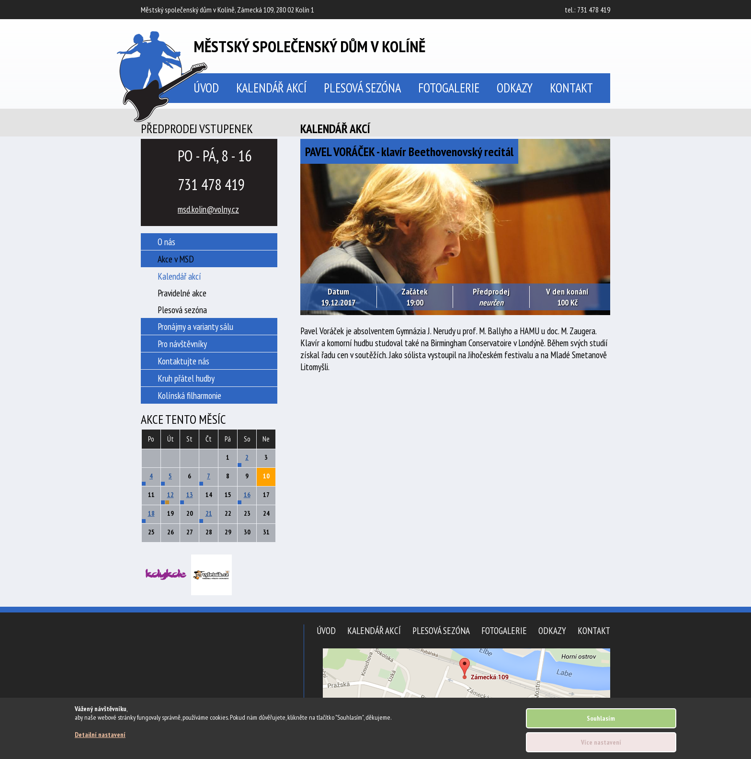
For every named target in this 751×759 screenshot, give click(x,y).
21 (208, 513)
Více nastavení (601, 742)
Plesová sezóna (362, 87)
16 (247, 494)
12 (170, 494)
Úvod (326, 630)
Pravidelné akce (182, 293)
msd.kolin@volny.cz (208, 209)
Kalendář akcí (271, 87)
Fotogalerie (448, 87)
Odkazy (515, 87)
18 (151, 513)
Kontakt (571, 87)
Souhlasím (601, 718)
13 (189, 494)
